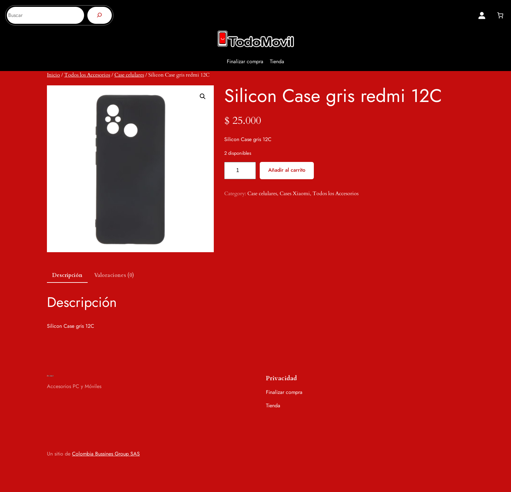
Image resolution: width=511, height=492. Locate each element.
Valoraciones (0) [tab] (114, 275)
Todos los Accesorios (87, 75)
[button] (203, 96)
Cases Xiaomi (295, 193)
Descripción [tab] (67, 275)
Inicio (53, 75)
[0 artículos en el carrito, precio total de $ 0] (500, 15)
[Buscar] (99, 15)
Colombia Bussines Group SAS (106, 453)
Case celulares (129, 75)
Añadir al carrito (286, 170)
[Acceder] (481, 15)
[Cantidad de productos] (240, 170)
